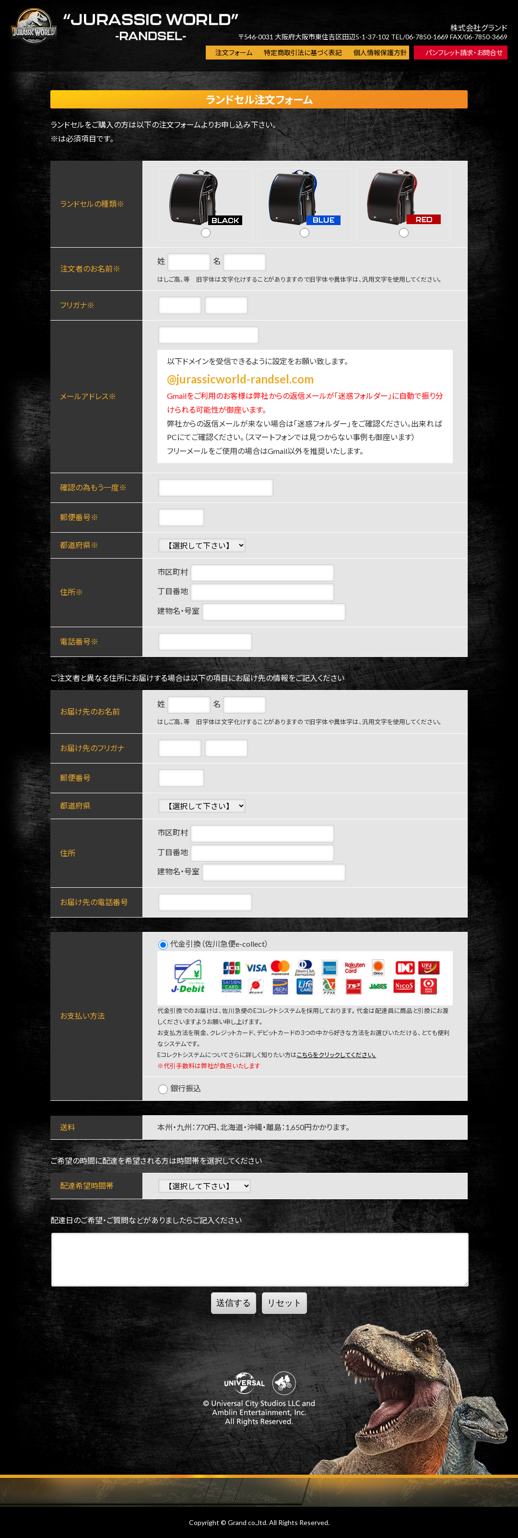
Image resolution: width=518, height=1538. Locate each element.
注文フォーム (233, 52)
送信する (233, 1303)
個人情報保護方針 (380, 52)
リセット (284, 1303)
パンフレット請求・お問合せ (464, 52)
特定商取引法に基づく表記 (303, 52)
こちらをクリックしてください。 (337, 1055)
